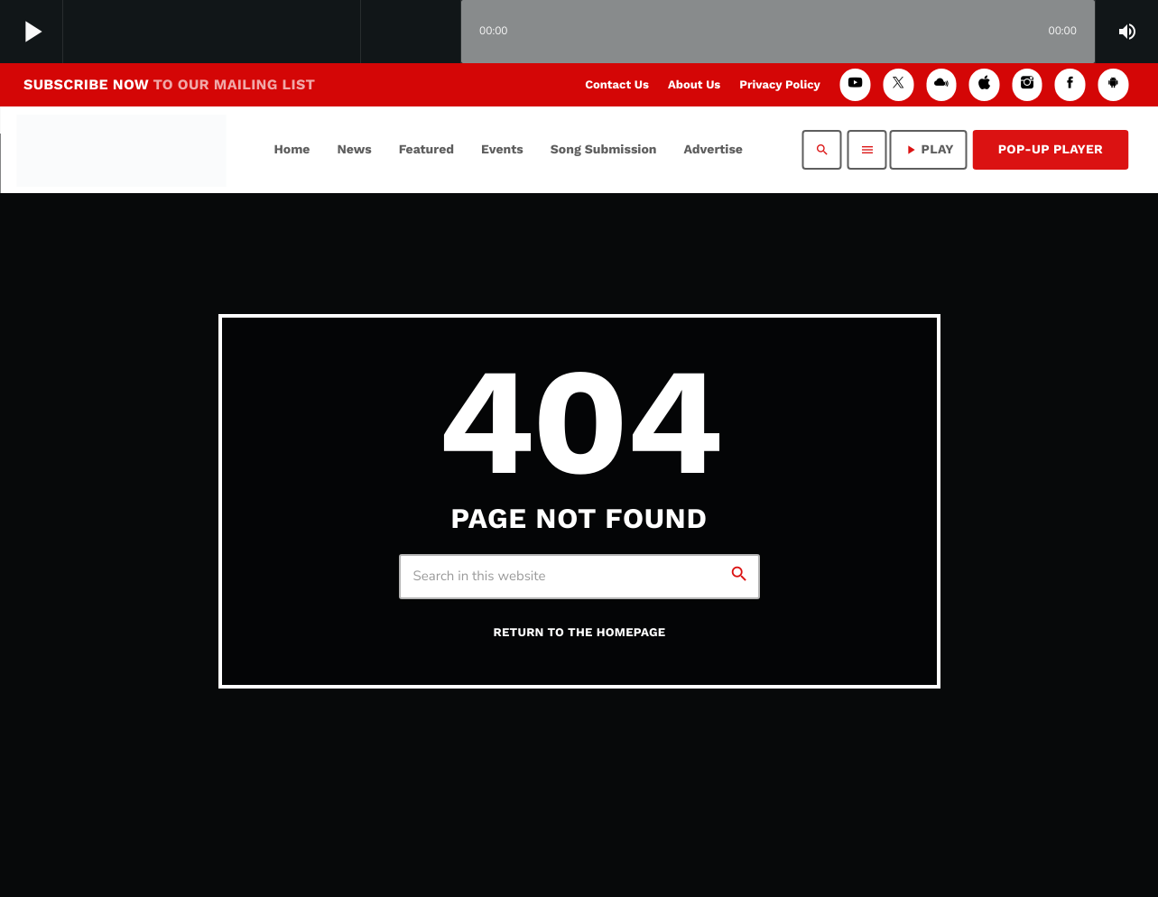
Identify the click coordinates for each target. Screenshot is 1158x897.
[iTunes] (984, 84)
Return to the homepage (580, 633)
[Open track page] (442, 32)
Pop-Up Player (1050, 150)
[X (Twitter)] (898, 84)
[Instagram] (1027, 84)
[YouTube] (855, 84)
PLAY (928, 150)
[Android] (1113, 84)
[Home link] (121, 150)
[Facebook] (1070, 84)
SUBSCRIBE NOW (169, 84)
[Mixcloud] (941, 84)
